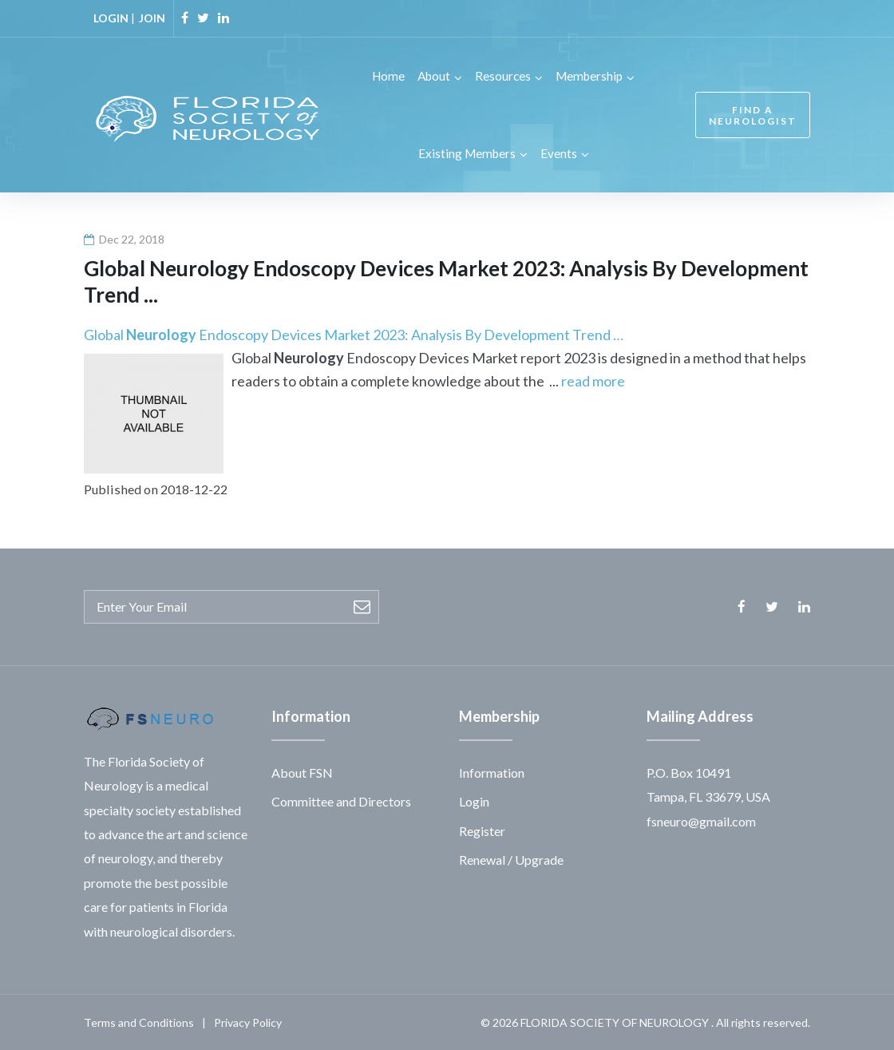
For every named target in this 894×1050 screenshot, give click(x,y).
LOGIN (111, 18)
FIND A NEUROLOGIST (752, 115)
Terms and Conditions (139, 1021)
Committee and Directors (341, 800)
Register (482, 829)
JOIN (152, 18)
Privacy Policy (248, 1021)
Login (474, 800)
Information (491, 771)
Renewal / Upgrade (511, 858)
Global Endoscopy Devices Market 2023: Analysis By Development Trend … (353, 334)
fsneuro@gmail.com (701, 819)
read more (593, 380)
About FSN (302, 771)
